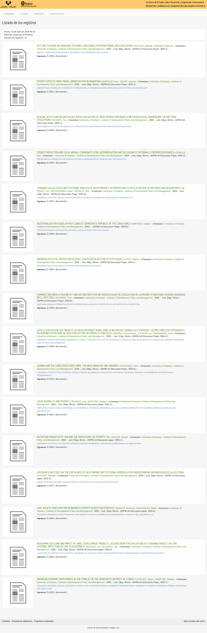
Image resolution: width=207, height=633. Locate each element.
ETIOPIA (52, 444)
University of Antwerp (47, 49)
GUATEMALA (43, 126)
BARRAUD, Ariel (110, 81)
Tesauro (24, 13)
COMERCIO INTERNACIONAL (75, 88)
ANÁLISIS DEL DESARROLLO (112, 159)
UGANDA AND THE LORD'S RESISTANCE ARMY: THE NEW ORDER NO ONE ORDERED (77, 365)
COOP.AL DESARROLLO (72, 53)
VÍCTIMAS (118, 373)
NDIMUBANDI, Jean (163, 333)
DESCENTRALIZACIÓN (66, 230)
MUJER (58, 482)
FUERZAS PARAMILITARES (74, 373)
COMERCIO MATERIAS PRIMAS (160, 586)
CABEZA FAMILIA (71, 482)
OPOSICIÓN (73, 266)
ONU (58, 408)
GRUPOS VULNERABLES (146, 373)
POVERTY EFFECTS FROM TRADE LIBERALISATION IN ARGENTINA (69, 81)
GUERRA (129, 373)
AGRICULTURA (81, 126)
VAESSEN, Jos (93, 547)
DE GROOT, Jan (110, 547)
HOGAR (48, 482)
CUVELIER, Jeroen (144, 579)
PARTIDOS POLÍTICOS (90, 266)
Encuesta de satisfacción (22, 621)
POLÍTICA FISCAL (100, 230)
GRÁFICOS (134, 304)
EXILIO (62, 266)
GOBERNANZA (44, 375)
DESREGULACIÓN (98, 88)
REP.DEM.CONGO (45, 230)
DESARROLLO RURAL (72, 159)
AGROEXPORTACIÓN (113, 553)
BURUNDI (60, 340)
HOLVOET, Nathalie (143, 46)
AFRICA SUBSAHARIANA (48, 53)
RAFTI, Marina (132, 259)
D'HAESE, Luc (145, 333)
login (118, 628)
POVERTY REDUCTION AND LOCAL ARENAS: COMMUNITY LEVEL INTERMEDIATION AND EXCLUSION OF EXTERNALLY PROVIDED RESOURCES (105, 152)
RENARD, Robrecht (163, 46)
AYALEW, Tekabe (119, 437)
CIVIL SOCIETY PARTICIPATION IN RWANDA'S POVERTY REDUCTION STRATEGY (75, 508)
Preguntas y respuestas (43, 621)
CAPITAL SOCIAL (56, 198)
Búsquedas (10, 13)
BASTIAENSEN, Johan (62, 191)
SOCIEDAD (81, 515)
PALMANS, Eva (78, 401)
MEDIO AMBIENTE (130, 408)
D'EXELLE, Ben (81, 191)
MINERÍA (140, 586)
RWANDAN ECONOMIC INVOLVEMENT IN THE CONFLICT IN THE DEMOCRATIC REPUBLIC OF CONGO (85, 579)
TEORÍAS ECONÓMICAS (93, 198)
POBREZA (55, 88)
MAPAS (169, 340)
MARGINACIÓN (90, 159)
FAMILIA (84, 482)
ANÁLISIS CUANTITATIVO (119, 88)
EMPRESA (181, 586)
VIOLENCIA (106, 373)
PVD (142, 408)
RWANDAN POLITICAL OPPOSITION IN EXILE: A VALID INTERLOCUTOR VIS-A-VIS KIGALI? (80, 259)
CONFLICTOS (54, 373)
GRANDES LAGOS (46, 340)
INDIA (40, 482)
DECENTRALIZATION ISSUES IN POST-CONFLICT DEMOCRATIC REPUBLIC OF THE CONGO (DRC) (83, 223)
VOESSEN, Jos (58, 120)
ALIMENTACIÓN (133, 444)
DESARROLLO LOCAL (110, 408)
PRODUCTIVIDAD (79, 444)
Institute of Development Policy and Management (81, 49)
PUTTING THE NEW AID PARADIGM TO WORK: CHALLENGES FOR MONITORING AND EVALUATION (84, 45)
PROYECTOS (94, 340)
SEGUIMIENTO (57, 343)
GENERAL (42, 198)
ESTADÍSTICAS (139, 88)
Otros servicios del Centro (194, 621)
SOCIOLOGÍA (96, 482)
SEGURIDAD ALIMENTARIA (112, 444)
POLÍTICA (52, 266)
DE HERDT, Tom (64, 298)
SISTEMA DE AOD (98, 126)
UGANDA (42, 373)
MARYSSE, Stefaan (141, 224)
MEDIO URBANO (154, 408)
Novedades (39, 13)
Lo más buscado (57, 13)
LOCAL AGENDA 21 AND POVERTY (53, 401)
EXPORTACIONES (98, 586)
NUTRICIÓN (64, 444)
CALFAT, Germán (128, 81)
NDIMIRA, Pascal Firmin (124, 333)
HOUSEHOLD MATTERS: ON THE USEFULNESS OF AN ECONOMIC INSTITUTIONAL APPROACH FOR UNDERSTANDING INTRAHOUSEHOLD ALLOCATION (110, 472)
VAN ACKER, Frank (129, 366)
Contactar (6, 621)
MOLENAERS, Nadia (146, 508)
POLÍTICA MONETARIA (77, 304)
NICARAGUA (43, 159)
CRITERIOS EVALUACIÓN (96, 53)
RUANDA (42, 266)
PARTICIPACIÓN (73, 198)
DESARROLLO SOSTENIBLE (75, 408)
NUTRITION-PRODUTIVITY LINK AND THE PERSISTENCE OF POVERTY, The (73, 437)
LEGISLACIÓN (84, 230)
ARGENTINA (43, 88)
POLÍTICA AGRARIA (111, 340)
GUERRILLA (94, 373)
